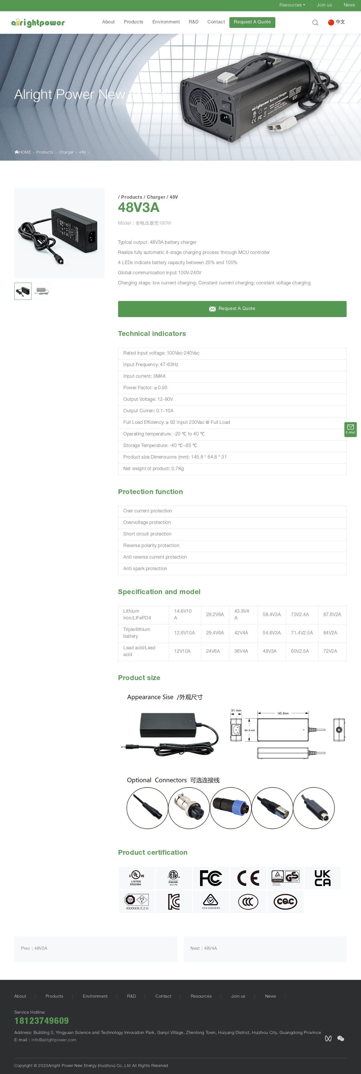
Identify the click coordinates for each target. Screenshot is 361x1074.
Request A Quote (252, 22)
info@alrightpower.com (54, 1040)
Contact (216, 22)
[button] (315, 22)
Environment (166, 22)
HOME (22, 152)
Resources (291, 5)
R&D (193, 22)
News (349, 5)
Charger (66, 153)
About (108, 22)
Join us (324, 5)
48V (82, 153)
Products (133, 22)
